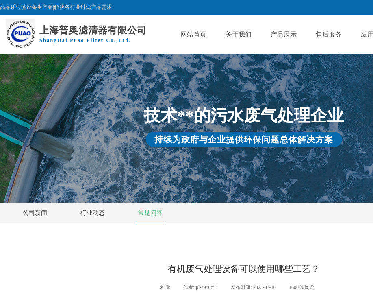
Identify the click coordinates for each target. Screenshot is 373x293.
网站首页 (193, 34)
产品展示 (284, 34)
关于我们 (239, 34)
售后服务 (329, 34)
